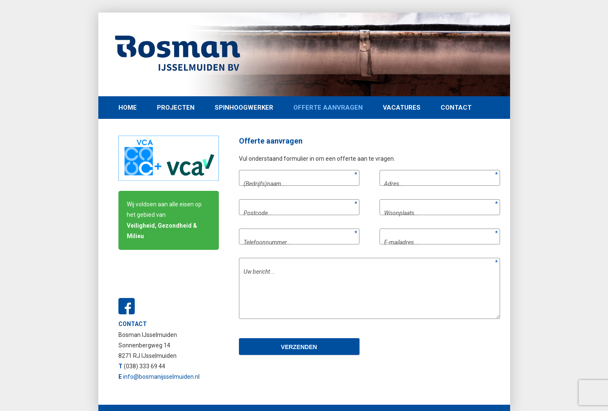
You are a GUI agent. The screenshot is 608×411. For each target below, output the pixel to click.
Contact (456, 107)
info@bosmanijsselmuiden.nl (161, 376)
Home (127, 107)
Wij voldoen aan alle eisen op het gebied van (164, 220)
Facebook (126, 306)
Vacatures (402, 107)
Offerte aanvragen (328, 107)
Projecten (176, 107)
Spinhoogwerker (244, 107)
